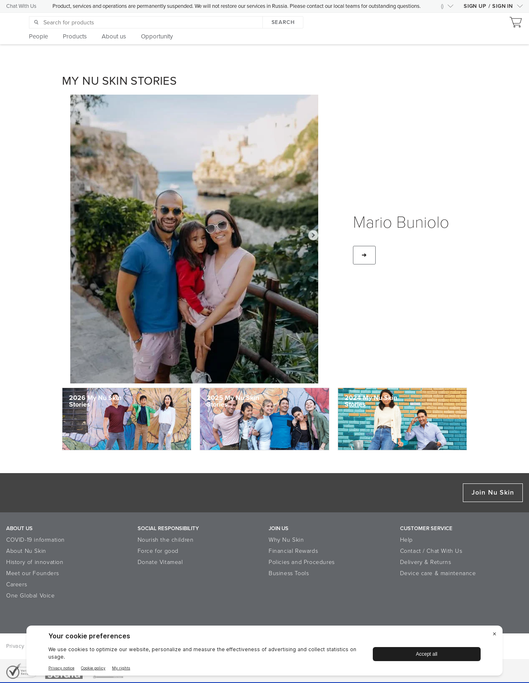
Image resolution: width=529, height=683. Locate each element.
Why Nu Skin (286, 539)
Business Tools (289, 573)
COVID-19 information (35, 539)
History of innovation (35, 562)
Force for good (158, 550)
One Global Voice (30, 595)
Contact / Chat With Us (431, 550)
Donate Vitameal (160, 562)
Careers (16, 584)
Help (406, 539)
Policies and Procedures (302, 562)
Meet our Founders (32, 573)
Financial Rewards (293, 550)
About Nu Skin (26, 550)
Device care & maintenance (438, 573)
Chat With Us (21, 6)
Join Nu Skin (493, 492)
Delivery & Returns (425, 562)
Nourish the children (166, 539)
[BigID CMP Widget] (264, 652)
